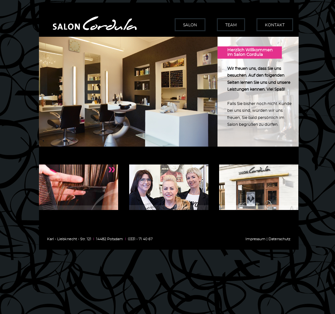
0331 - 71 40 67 (140, 239)
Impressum (255, 239)
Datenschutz (279, 239)
